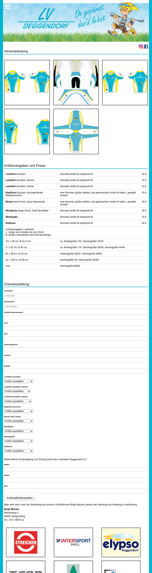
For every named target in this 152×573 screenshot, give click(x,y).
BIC (8, 486)
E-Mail (8, 366)
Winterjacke (9, 436)
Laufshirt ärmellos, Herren (16, 397)
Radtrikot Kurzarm (12, 407)
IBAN (8, 475)
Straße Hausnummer (13, 312)
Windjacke (8, 426)
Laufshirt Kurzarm (12, 377)
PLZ (8, 323)
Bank (8, 464)
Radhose (8, 446)
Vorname (8, 290)
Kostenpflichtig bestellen (19, 498)
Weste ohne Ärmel (12, 417)
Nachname (9, 301)
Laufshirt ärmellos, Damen (16, 387)
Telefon (7, 355)
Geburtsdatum (11, 344)
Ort (8, 334)
